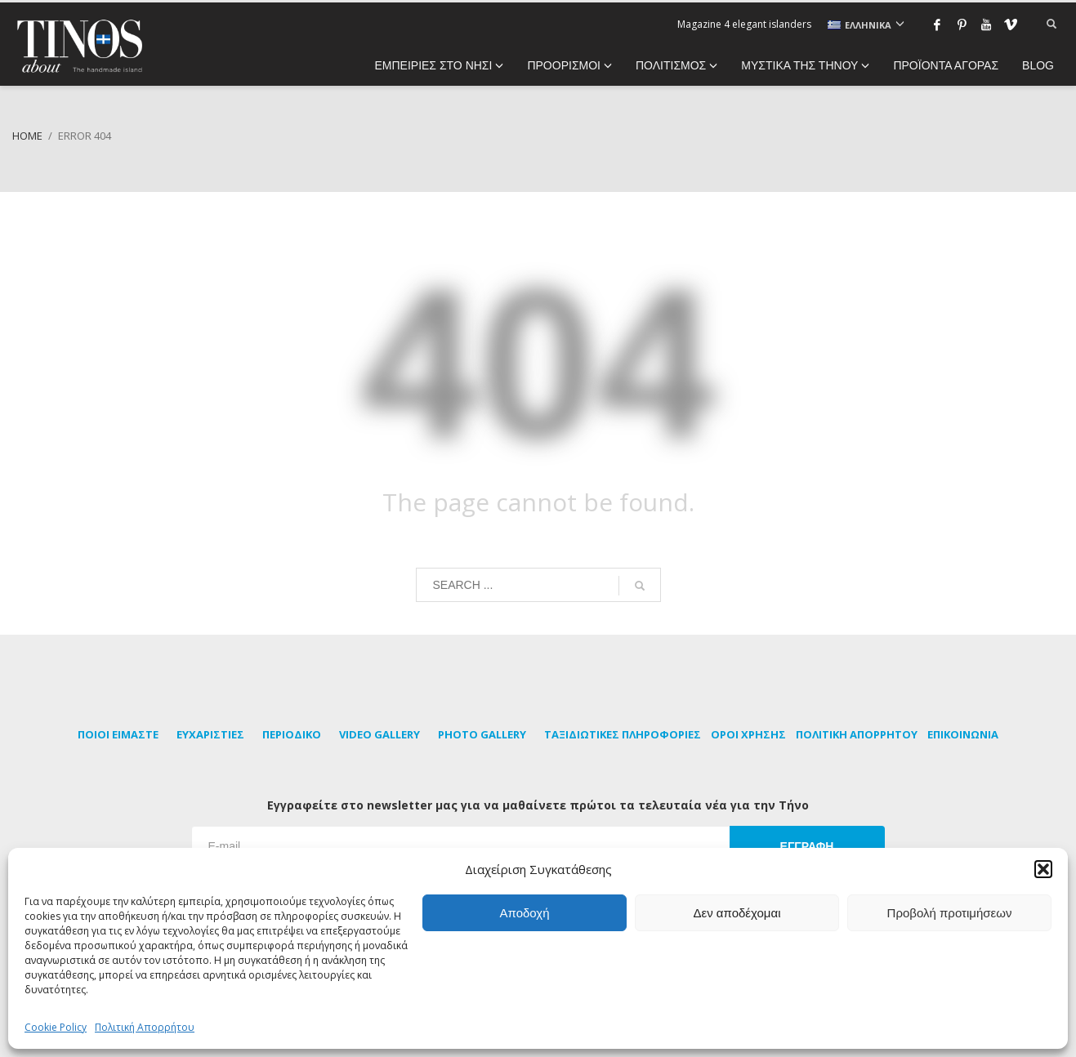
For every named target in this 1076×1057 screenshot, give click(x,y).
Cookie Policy (56, 1027)
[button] (1043, 869)
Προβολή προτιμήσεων (949, 913)
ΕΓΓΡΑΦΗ (807, 846)
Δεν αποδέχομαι (736, 913)
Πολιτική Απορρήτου (144, 1027)
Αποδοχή (525, 913)
